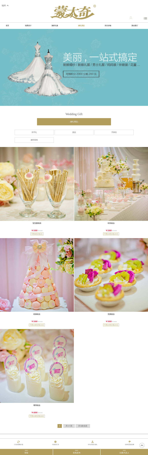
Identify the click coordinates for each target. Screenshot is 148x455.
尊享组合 (36, 405)
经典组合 (36, 314)
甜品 (74, 132)
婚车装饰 (34, 140)
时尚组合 (111, 223)
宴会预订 (135, 25)
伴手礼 (34, 132)
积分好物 (108, 25)
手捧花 (114, 132)
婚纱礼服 (55, 25)
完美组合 (111, 314)
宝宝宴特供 (37, 223)
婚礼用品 (81, 25)
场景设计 (28, 25)
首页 (7, 25)
